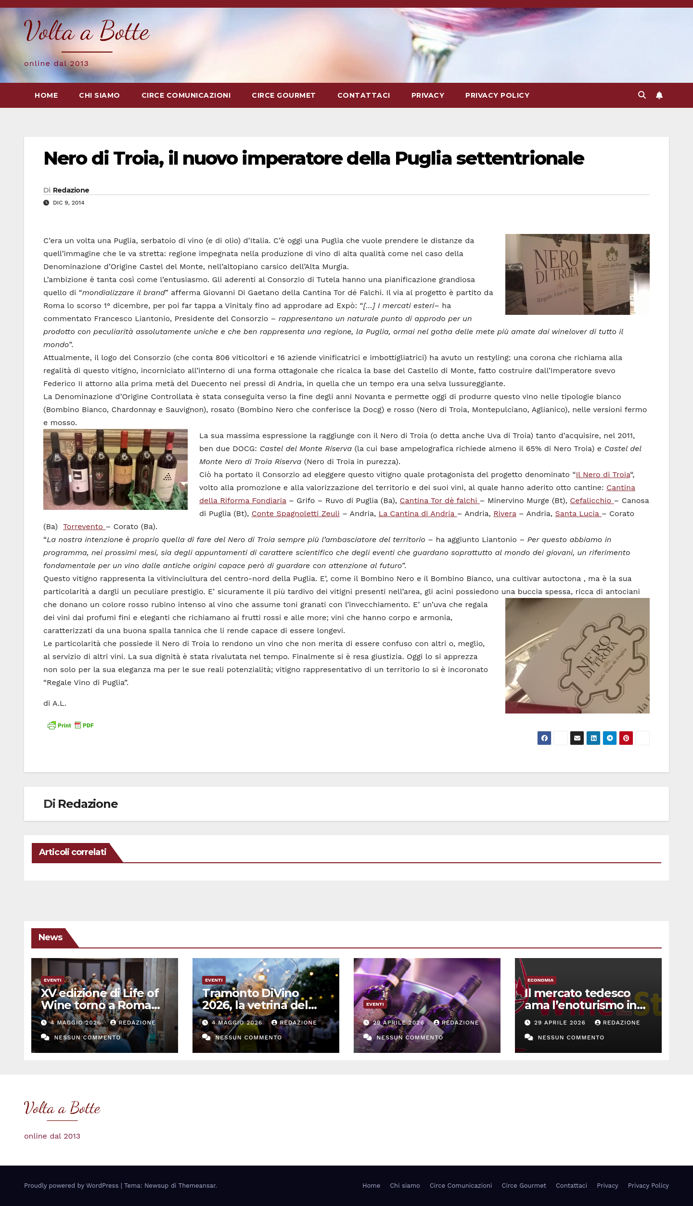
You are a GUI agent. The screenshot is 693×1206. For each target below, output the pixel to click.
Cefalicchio (592, 500)
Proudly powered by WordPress (72, 1185)
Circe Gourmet (284, 95)
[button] (642, 95)
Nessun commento (87, 1037)
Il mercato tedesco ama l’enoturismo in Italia (581, 1005)
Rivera (504, 513)
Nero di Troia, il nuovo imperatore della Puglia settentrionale (313, 158)
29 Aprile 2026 (400, 1022)
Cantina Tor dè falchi (440, 500)
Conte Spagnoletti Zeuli (296, 513)
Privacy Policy (497, 95)
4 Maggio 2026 (77, 1022)
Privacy (428, 95)
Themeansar (197, 1185)
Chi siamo (99, 95)
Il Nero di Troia (603, 474)
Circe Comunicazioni (186, 95)
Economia (540, 980)
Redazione (71, 190)
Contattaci (363, 95)
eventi (53, 980)
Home (46, 95)
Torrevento (84, 526)
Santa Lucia (578, 513)
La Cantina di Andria (418, 513)
